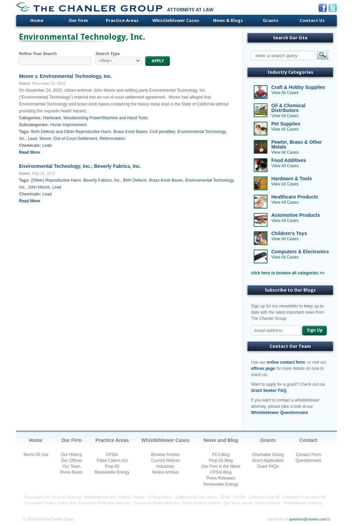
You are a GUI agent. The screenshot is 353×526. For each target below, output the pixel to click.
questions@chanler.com (307, 519)
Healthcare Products (294, 197)
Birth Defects (135, 180)
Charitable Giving (268, 454)
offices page (263, 368)
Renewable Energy (111, 472)
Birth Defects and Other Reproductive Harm (71, 131)
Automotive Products (295, 215)
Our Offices (71, 460)
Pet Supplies (285, 124)
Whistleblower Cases (175, 20)
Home (36, 20)
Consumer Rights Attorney (156, 503)
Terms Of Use (35, 454)
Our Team (71, 466)
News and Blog (220, 440)
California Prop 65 (264, 497)
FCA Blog (221, 454)
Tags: (24, 131)
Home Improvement (68, 124)
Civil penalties (162, 131)
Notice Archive (165, 472)
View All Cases (285, 92)
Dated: (25, 83)
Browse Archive (165, 454)
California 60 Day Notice (196, 497)
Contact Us (312, 20)
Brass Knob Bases (130, 131)
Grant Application (268, 460)
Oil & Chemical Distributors (288, 108)
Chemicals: (30, 145)
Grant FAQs (268, 466)
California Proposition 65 (303, 497)
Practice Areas (122, 20)
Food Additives (288, 160)
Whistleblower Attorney (303, 503)
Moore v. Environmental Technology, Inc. (65, 76)
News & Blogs (228, 20)
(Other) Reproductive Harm (56, 180)
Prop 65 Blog (221, 460)
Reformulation (112, 138)
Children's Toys (289, 233)
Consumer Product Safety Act (49, 503)
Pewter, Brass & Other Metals (296, 144)
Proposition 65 (36, 497)
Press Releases (220, 478)
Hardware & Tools (291, 178)
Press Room (71, 472)
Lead (32, 138)
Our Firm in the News (220, 466)
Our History (71, 454)
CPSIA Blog (221, 472)
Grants (271, 20)
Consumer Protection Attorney (104, 503)
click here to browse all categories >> (287, 273)
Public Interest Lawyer (201, 503)
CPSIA (112, 454)
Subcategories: (34, 124)
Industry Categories (290, 72)
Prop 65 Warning (66, 497)
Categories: (30, 117)
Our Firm (78, 20)
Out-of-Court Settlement (75, 138)
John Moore (39, 187)
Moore (45, 138)
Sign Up (314, 330)
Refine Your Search (38, 53)
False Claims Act (112, 460)
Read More (29, 152)
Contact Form (308, 454)
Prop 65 (112, 466)
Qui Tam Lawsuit (237, 503)
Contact (308, 440)
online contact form (285, 362)
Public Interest (267, 503)
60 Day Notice (160, 497)
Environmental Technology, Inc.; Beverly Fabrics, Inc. (80, 166)
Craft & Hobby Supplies (298, 87)
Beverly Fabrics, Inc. (102, 180)
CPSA (225, 497)
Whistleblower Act (99, 497)
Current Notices (165, 460)
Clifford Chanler (131, 497)
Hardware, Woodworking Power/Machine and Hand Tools (95, 117)
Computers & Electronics (300, 251)
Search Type (107, 53)
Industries (165, 466)
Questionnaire (308, 460)
